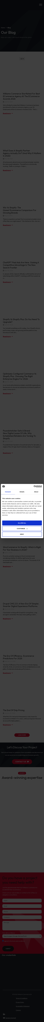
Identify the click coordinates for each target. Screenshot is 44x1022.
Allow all (22, 523)
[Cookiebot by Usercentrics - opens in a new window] (33, 486)
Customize (22, 528)
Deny (22, 534)
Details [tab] (22, 492)
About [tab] (36, 492)
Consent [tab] (8, 492)
